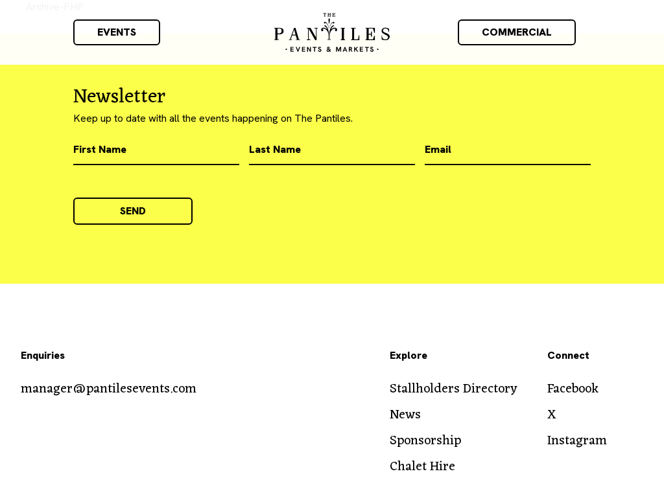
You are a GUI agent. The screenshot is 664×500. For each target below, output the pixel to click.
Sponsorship (425, 441)
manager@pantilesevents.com (108, 389)
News (405, 415)
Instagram (577, 441)
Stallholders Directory (453, 389)
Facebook (573, 389)
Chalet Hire (422, 467)
